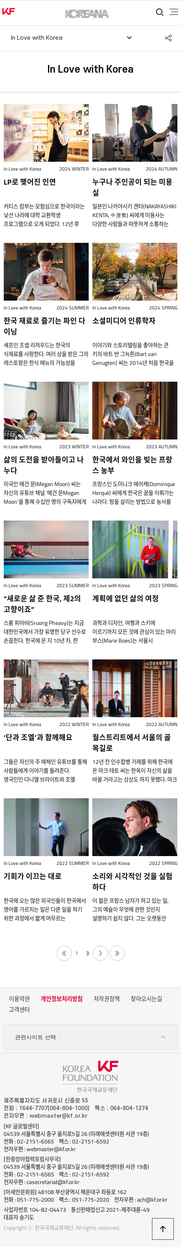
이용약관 (19, 999)
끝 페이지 (117, 953)
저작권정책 (107, 999)
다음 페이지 (100, 953)
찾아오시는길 (146, 999)
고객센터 (19, 1009)
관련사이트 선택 (90, 1037)
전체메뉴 (173, 12)
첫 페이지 (64, 953)
